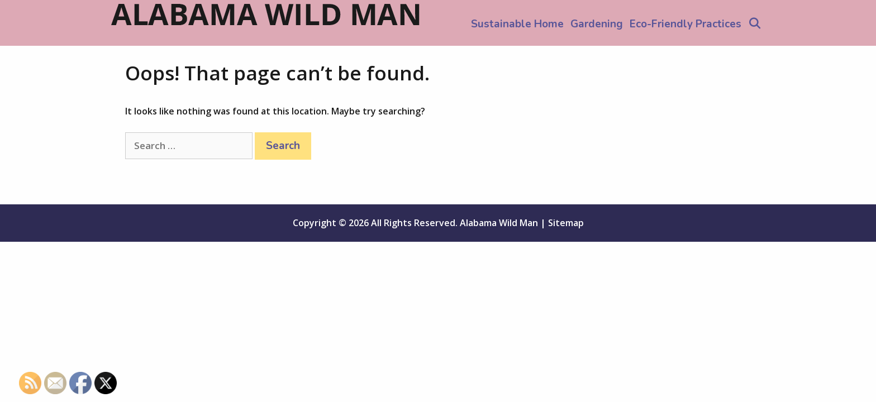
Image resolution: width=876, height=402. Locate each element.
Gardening (596, 24)
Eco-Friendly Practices (685, 24)
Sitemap (566, 223)
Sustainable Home (517, 24)
